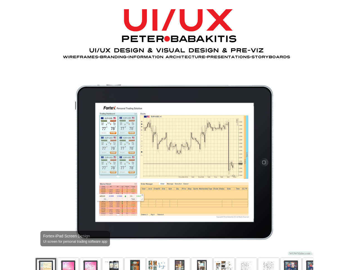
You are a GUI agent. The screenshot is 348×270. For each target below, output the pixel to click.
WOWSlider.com (299, 253)
